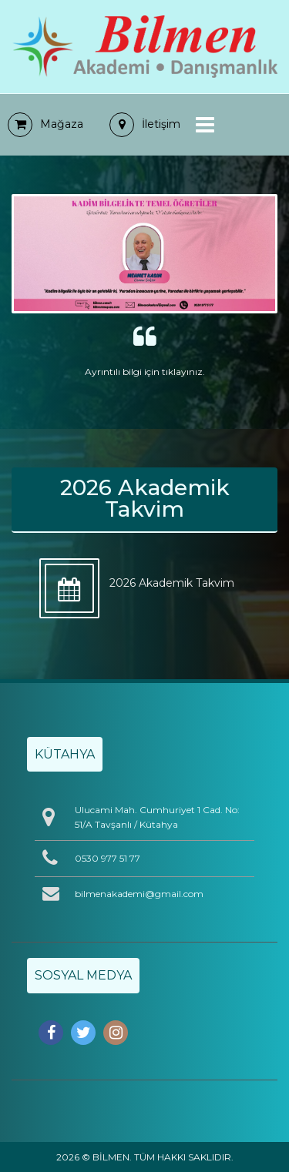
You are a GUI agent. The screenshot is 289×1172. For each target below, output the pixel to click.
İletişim (144, 124)
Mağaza (45, 124)
